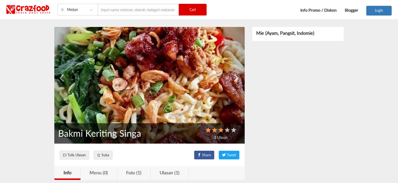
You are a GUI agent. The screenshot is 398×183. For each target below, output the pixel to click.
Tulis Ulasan (74, 155)
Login (379, 10)
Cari (193, 9)
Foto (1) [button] (133, 172)
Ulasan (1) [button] (169, 172)
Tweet (229, 155)
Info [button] (67, 172)
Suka (103, 155)
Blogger (351, 10)
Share (204, 155)
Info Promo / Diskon (318, 10)
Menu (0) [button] (99, 172)
